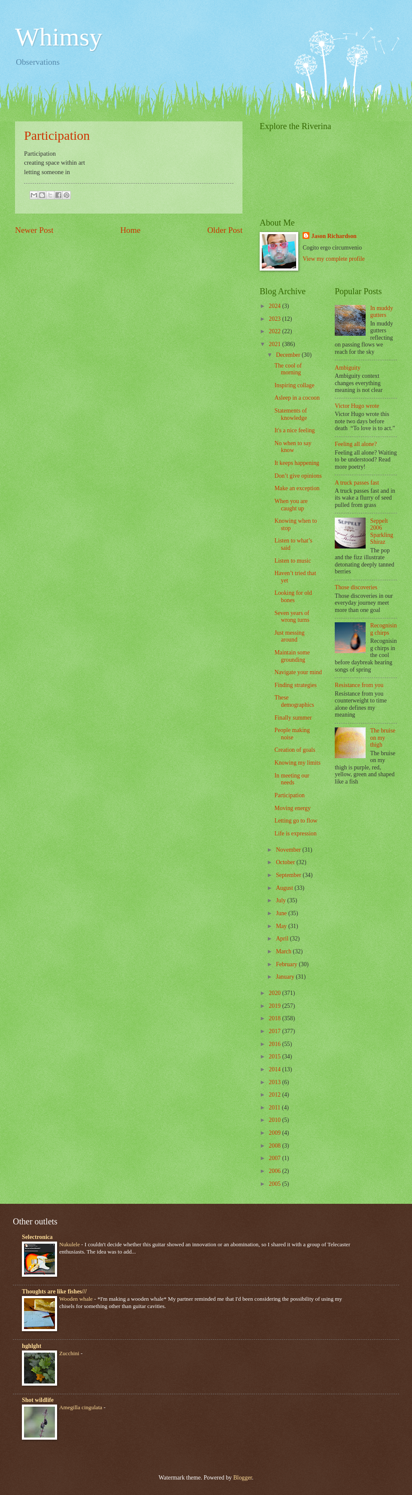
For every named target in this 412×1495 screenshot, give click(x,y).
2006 (275, 1171)
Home (130, 230)
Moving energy (292, 808)
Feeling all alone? (356, 444)
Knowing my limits (297, 763)
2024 (275, 306)
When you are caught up (290, 505)
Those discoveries (356, 587)
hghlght (31, 1346)
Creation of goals (294, 750)
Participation (57, 135)
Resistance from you (359, 685)
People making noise (291, 734)
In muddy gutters (381, 312)
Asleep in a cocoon (296, 398)
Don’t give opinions (297, 476)
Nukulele (70, 1244)
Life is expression (295, 833)
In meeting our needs (291, 779)
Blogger (242, 1477)
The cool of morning (288, 369)
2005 (275, 1184)
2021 (275, 344)
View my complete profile (333, 259)
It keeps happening (296, 463)
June (282, 913)
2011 (275, 1107)
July (281, 900)
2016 (275, 1044)
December (289, 355)
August (285, 888)
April (283, 938)
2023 (275, 319)
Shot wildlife (38, 1400)
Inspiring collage (294, 385)
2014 (275, 1069)
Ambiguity (347, 368)
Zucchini (70, 1353)
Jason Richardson (333, 236)
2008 (275, 1145)
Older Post (224, 230)
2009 (275, 1133)
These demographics (294, 701)
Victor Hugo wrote (357, 406)
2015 (275, 1056)
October (286, 862)
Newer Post (34, 230)
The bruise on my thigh (383, 737)
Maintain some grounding (291, 656)
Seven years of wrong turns (291, 617)
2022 (275, 331)
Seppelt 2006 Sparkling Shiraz (382, 532)
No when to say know (292, 447)
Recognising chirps (383, 629)
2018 (275, 1018)
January (286, 977)
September (289, 875)
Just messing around (289, 636)
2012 (275, 1094)
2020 (275, 993)
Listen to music (292, 561)
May (282, 926)
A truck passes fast (357, 482)
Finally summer (293, 717)
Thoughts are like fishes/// (54, 1291)
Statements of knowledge (290, 414)
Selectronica (37, 1237)
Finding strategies (295, 685)
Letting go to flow (295, 820)
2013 (275, 1082)
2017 (275, 1031)
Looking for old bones (293, 596)
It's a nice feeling (294, 430)
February (287, 964)
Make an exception (296, 488)
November (289, 850)
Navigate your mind (297, 672)
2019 (275, 1006)
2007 (275, 1158)
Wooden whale (76, 1299)
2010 (275, 1120)
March (284, 951)
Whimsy (58, 37)
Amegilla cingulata (81, 1407)
